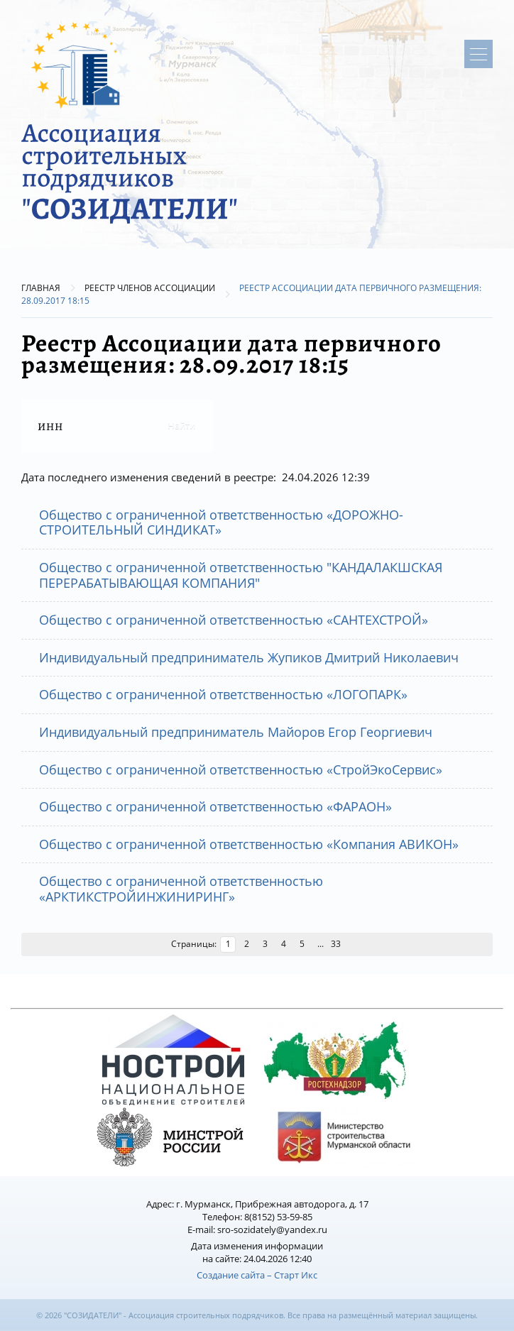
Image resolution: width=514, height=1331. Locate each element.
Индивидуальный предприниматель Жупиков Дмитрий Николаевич (249, 657)
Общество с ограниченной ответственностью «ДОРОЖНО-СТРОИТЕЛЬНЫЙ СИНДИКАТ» (221, 522)
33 (336, 944)
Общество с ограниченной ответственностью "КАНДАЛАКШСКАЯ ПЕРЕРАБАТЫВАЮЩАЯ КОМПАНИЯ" (240, 575)
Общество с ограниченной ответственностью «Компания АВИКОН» (249, 844)
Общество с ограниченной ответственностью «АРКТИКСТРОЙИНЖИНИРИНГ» (181, 888)
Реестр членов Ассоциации (149, 288)
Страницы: (194, 944)
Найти (181, 425)
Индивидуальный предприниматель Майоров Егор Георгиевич (235, 731)
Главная (40, 288)
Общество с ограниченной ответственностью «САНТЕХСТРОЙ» (233, 619)
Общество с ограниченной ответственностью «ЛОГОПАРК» (223, 694)
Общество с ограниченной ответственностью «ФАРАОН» (215, 806)
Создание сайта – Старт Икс (257, 1275)
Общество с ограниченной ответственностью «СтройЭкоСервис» (240, 769)
